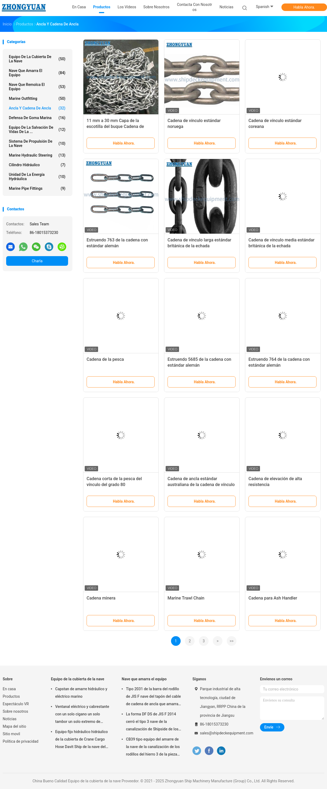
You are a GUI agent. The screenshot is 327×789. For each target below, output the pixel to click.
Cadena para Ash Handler (272, 598)
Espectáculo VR (16, 704)
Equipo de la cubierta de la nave (37, 59)
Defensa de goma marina (37, 117)
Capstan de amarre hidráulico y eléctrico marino (81, 693)
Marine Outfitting (37, 98)
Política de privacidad (20, 741)
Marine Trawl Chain (186, 598)
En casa (9, 689)
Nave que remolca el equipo (37, 86)
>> (232, 641)
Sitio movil (11, 734)
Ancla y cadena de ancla (37, 108)
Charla (37, 261)
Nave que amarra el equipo (37, 73)
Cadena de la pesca (105, 359)
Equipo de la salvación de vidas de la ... (37, 129)
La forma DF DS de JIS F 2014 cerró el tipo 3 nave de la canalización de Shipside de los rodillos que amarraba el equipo (152, 722)
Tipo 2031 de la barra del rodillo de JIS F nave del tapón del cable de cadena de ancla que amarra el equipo (153, 697)
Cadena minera (101, 598)
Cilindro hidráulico (37, 165)
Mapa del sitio (14, 726)
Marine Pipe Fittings (37, 188)
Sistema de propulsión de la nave (37, 143)
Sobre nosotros (15, 711)
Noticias (10, 719)
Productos (11, 696)
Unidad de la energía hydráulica (37, 176)
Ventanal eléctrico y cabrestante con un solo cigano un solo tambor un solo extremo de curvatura (82, 714)
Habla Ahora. (304, 7)
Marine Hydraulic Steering (37, 155)
